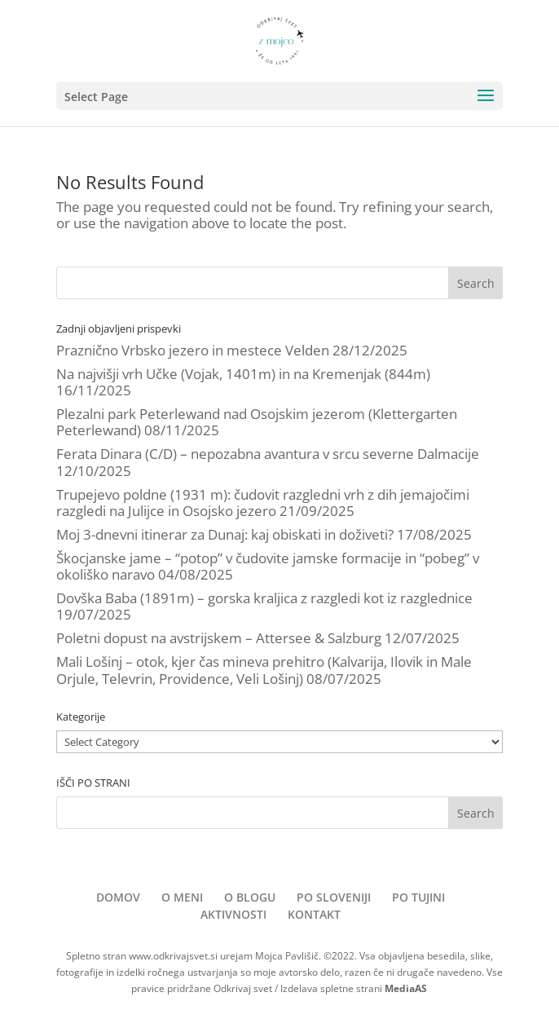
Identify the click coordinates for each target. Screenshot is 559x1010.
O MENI (182, 897)
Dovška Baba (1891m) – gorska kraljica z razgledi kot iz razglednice (264, 598)
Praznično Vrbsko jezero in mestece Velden (192, 350)
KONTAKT (314, 914)
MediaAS (406, 988)
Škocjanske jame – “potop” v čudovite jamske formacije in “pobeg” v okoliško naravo (267, 566)
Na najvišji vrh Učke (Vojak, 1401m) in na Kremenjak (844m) (243, 373)
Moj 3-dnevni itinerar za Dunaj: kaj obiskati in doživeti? (225, 534)
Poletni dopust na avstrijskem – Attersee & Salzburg (218, 637)
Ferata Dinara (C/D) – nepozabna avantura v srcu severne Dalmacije (267, 453)
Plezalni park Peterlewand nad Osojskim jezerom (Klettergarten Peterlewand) (256, 421)
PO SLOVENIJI (334, 897)
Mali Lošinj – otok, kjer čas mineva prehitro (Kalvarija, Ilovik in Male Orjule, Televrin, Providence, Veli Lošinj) (264, 669)
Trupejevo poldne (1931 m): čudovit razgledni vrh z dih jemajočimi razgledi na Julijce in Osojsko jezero (262, 502)
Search (476, 283)
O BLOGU (249, 897)
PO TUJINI (418, 897)
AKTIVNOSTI (233, 914)
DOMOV (118, 897)
